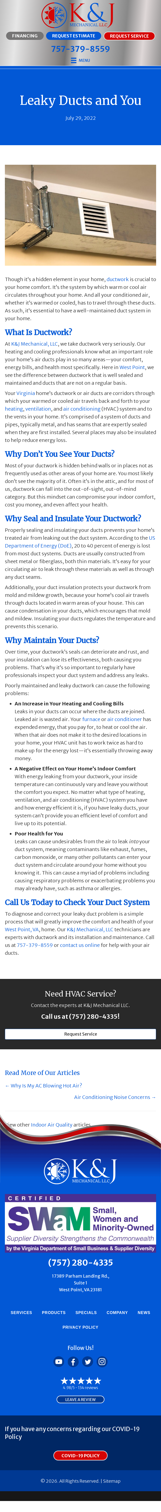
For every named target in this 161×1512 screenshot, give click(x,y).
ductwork (118, 279)
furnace (91, 719)
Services (21, 1313)
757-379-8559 (35, 945)
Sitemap (112, 1481)
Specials (86, 1313)
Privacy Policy (80, 1327)
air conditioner (124, 719)
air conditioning (82, 409)
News (144, 1313)
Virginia (25, 393)
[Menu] (80, 60)
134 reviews (88, 1387)
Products (54, 1313)
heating (14, 409)
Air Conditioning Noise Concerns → (115, 1097)
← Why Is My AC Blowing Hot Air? (43, 1086)
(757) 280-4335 (93, 1016)
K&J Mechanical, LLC (34, 344)
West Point (132, 367)
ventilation (38, 409)
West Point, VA (22, 929)
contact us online (80, 945)
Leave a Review (80, 1399)
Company (117, 1313)
